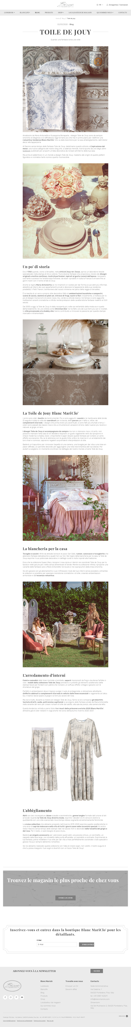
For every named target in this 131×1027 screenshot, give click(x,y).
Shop (61, 12)
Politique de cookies (40, 1020)
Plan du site (50, 1020)
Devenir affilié (71, 989)
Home (58, 18)
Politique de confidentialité (24, 1020)
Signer (97, 971)
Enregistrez (88, 944)
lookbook (26, 151)
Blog (63, 18)
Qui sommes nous (105, 12)
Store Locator (65, 898)
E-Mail (39, 940)
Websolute (123, 1016)
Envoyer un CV (72, 986)
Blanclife (25, 12)
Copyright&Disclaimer (9, 1020)
